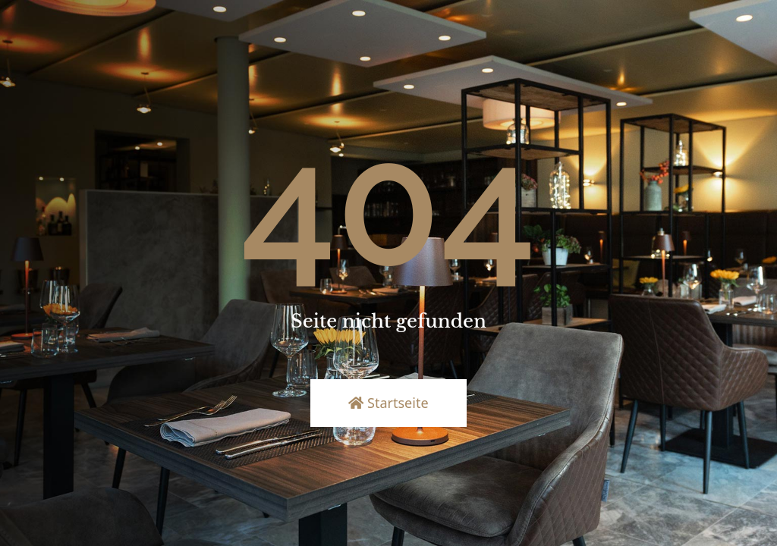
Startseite (388, 403)
